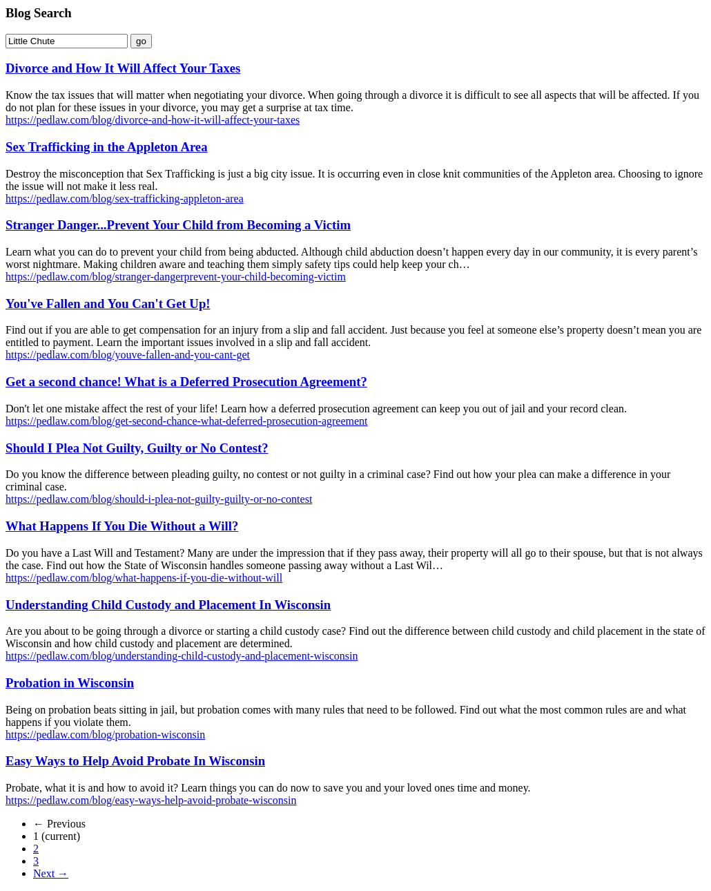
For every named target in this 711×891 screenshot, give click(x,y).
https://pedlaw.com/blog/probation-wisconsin (105, 734)
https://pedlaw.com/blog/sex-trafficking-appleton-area (125, 198)
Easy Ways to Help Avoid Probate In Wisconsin (135, 761)
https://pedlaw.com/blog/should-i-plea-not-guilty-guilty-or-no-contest (159, 499)
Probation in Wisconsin (70, 683)
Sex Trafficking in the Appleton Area (107, 147)
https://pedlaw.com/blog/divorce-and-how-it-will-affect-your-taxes (153, 120)
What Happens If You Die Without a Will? (122, 526)
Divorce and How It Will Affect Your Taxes (123, 68)
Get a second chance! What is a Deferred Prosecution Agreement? (186, 381)
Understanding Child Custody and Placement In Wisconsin (168, 604)
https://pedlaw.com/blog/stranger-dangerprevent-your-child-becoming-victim (176, 276)
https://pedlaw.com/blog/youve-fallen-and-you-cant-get (128, 355)
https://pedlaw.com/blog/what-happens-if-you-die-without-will (144, 578)
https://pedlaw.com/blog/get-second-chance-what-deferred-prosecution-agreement (187, 421)
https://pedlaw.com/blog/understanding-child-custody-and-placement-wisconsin (182, 656)
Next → (50, 873)
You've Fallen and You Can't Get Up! (108, 303)
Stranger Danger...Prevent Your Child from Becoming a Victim (178, 225)
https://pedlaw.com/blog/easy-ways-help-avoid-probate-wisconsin (151, 800)
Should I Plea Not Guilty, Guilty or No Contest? (137, 448)
